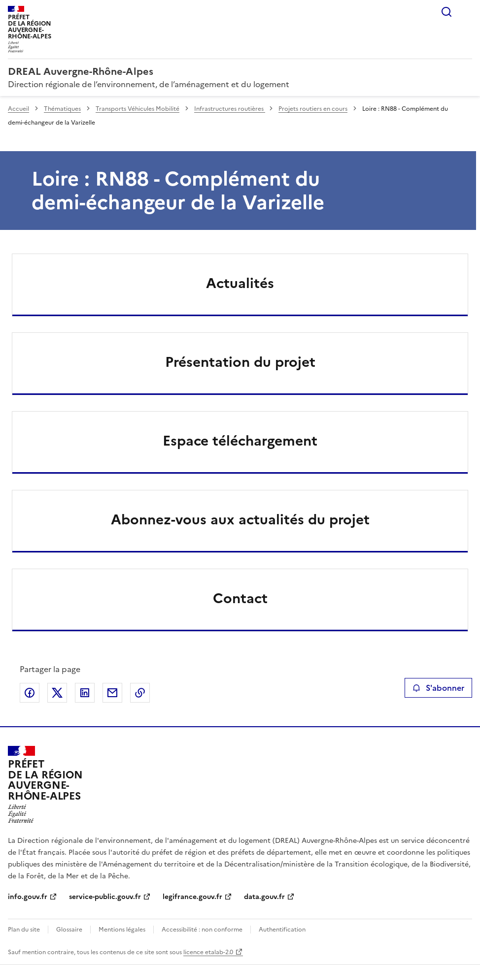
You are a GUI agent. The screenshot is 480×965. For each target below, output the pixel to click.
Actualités (240, 283)
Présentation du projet (240, 362)
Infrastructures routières (229, 108)
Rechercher (446, 12)
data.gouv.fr (264, 897)
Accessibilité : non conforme (202, 929)
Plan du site (24, 929)
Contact (240, 598)
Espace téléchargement (240, 441)
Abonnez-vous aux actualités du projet (240, 519)
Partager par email (112, 693)
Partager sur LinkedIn (85, 693)
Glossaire (69, 929)
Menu (466, 12)
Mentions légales (122, 929)
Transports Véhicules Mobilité (137, 108)
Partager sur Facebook (29, 693)
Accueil (18, 108)
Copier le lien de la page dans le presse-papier (140, 693)
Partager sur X (57, 693)
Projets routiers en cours (312, 108)
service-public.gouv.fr (105, 897)
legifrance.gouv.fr (192, 897)
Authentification (282, 929)
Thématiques (62, 108)
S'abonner (438, 688)
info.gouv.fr (27, 897)
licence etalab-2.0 (208, 952)
